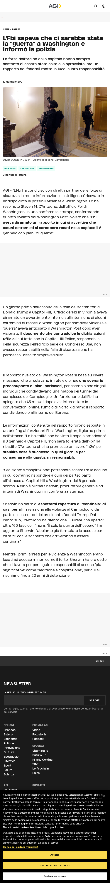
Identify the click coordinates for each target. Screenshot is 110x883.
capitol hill (27, 168)
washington (46, 168)
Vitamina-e (40, 750)
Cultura (9, 752)
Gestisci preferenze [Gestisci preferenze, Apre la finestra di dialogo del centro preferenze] (55, 876)
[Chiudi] (104, 796)
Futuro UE (39, 755)
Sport (7, 765)
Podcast (38, 739)
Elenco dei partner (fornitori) (20, 845)
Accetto (55, 854)
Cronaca (10, 730)
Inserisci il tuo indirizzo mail (25, 692)
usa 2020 (10, 168)
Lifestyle (9, 761)
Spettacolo (11, 756)
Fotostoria (39, 734)
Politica (9, 743)
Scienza (9, 774)
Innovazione (12, 748)
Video (36, 730)
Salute (8, 770)
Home (6, 29)
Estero (16, 29)
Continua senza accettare (55, 865)
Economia (10, 739)
